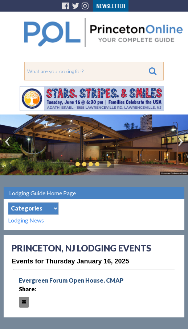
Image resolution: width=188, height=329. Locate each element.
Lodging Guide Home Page (42, 193)
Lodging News (26, 220)
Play (108, 164)
